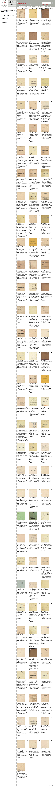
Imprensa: (35, 4)
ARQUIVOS (11, 1)
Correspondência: (20, 4)
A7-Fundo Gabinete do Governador (8, 12)
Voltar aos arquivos (3, 7)
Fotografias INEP (4, 18)
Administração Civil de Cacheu (7, 15)
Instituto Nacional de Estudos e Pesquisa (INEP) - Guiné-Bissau (32, 6)
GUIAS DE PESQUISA (12, 2)
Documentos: (28, 4)
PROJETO (10, 3)
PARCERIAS (11, 4)
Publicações (4, 22)
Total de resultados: (21, 3)
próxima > (51, 785)
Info (18, 2)
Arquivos (18, 6)
